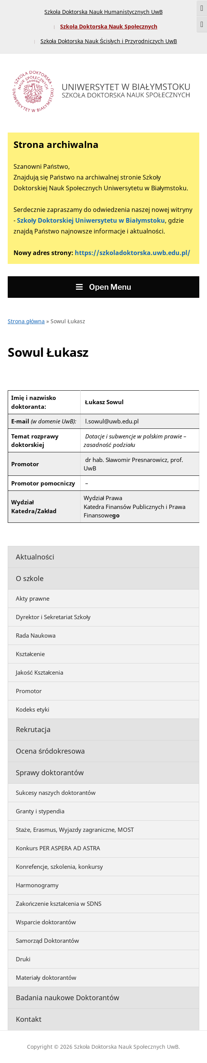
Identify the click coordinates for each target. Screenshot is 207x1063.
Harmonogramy (37, 885)
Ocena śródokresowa (50, 751)
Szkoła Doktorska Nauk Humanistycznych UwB (103, 11)
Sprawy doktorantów (50, 772)
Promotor (29, 691)
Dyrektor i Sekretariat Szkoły (53, 617)
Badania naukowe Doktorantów (67, 997)
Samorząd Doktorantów (47, 940)
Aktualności (35, 556)
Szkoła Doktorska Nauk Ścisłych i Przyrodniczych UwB (108, 41)
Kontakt (29, 1019)
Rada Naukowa (36, 635)
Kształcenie (30, 654)
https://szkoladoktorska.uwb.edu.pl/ (132, 253)
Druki (23, 959)
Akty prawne (32, 598)
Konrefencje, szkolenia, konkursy (59, 866)
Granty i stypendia (40, 811)
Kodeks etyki (32, 709)
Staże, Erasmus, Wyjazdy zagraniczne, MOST (75, 829)
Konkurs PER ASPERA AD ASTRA (58, 848)
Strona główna (26, 321)
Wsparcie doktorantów (46, 922)
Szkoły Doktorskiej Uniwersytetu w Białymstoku (91, 220)
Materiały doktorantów (46, 977)
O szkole (30, 578)
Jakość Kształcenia (39, 672)
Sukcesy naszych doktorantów (56, 792)
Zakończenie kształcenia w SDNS (58, 903)
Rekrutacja (33, 729)
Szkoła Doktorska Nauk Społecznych (108, 26)
